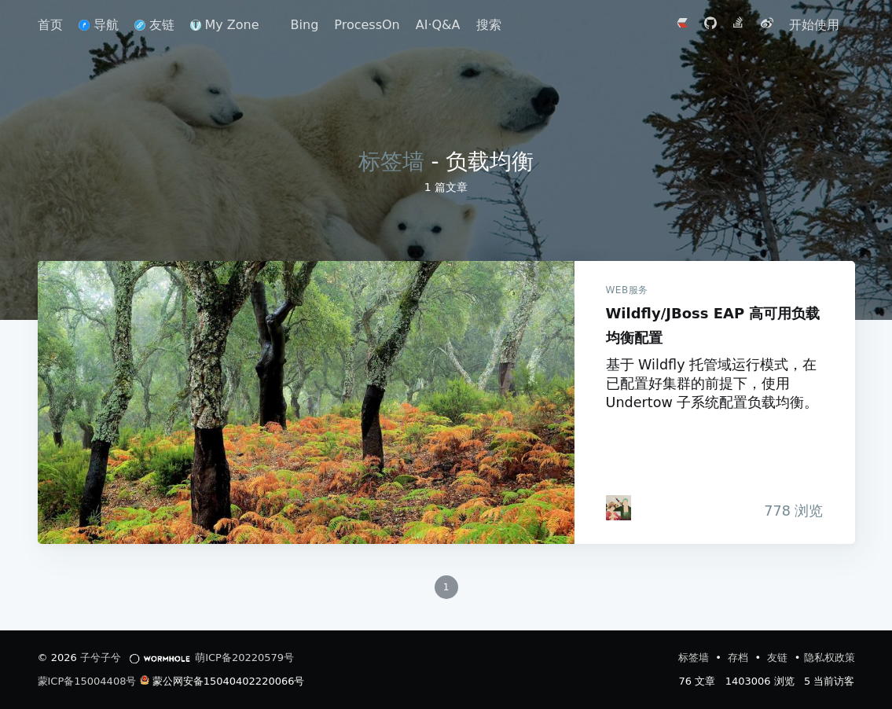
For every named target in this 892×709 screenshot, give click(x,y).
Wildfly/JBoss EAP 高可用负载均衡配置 (306, 402)
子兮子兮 (100, 657)
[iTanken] (618, 507)
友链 (154, 24)
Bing (305, 24)
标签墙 (391, 161)
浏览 (785, 511)
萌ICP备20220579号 (244, 657)
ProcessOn (366, 24)
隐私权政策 (829, 657)
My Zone (224, 24)
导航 (99, 24)
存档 (739, 657)
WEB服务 (627, 290)
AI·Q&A (438, 24)
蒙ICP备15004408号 (87, 681)
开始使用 (814, 24)
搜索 (488, 24)
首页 (50, 24)
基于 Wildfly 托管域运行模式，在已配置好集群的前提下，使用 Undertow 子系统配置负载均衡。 (712, 383)
